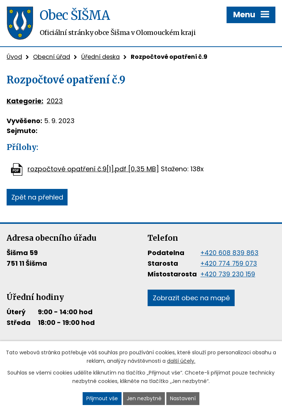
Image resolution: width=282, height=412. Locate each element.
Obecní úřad (51, 57)
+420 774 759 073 (228, 263)
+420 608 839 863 (229, 252)
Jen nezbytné (144, 398)
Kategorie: (25, 100)
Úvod (14, 57)
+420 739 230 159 (227, 274)
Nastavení (183, 398)
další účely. (181, 361)
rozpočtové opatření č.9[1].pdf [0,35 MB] (93, 168)
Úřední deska (100, 57)
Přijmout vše (102, 398)
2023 (55, 100)
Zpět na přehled (37, 197)
